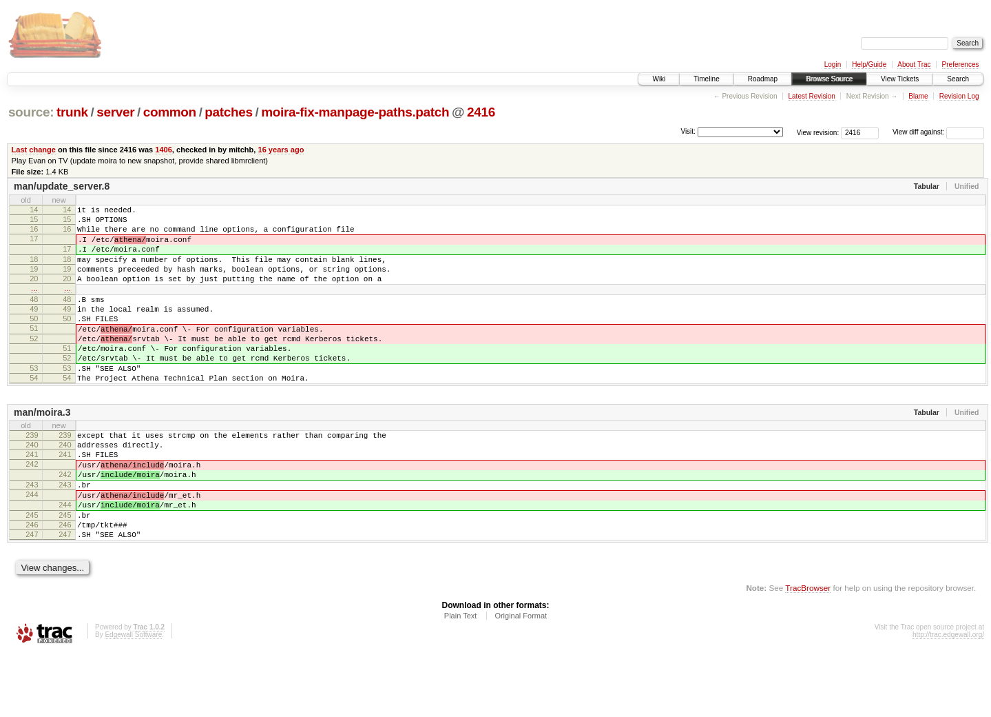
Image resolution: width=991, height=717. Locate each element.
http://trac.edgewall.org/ (948, 699)
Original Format (520, 680)
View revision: (818, 132)
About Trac (913, 64)
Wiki (658, 79)
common (169, 112)
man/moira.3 (42, 451)
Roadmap (763, 79)
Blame (918, 96)
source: (31, 112)
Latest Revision (811, 96)
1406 (163, 149)
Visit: (688, 131)
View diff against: (938, 132)
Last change (34, 149)
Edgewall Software (133, 699)
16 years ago (281, 149)
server (115, 112)
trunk (72, 112)
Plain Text (460, 680)
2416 (481, 112)
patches (228, 112)
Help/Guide (869, 64)
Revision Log (959, 96)
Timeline (706, 79)
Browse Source (829, 79)
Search (958, 79)
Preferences (960, 64)
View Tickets (900, 79)
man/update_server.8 (61, 186)
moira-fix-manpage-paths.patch (355, 112)
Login (832, 64)
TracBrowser (808, 651)
